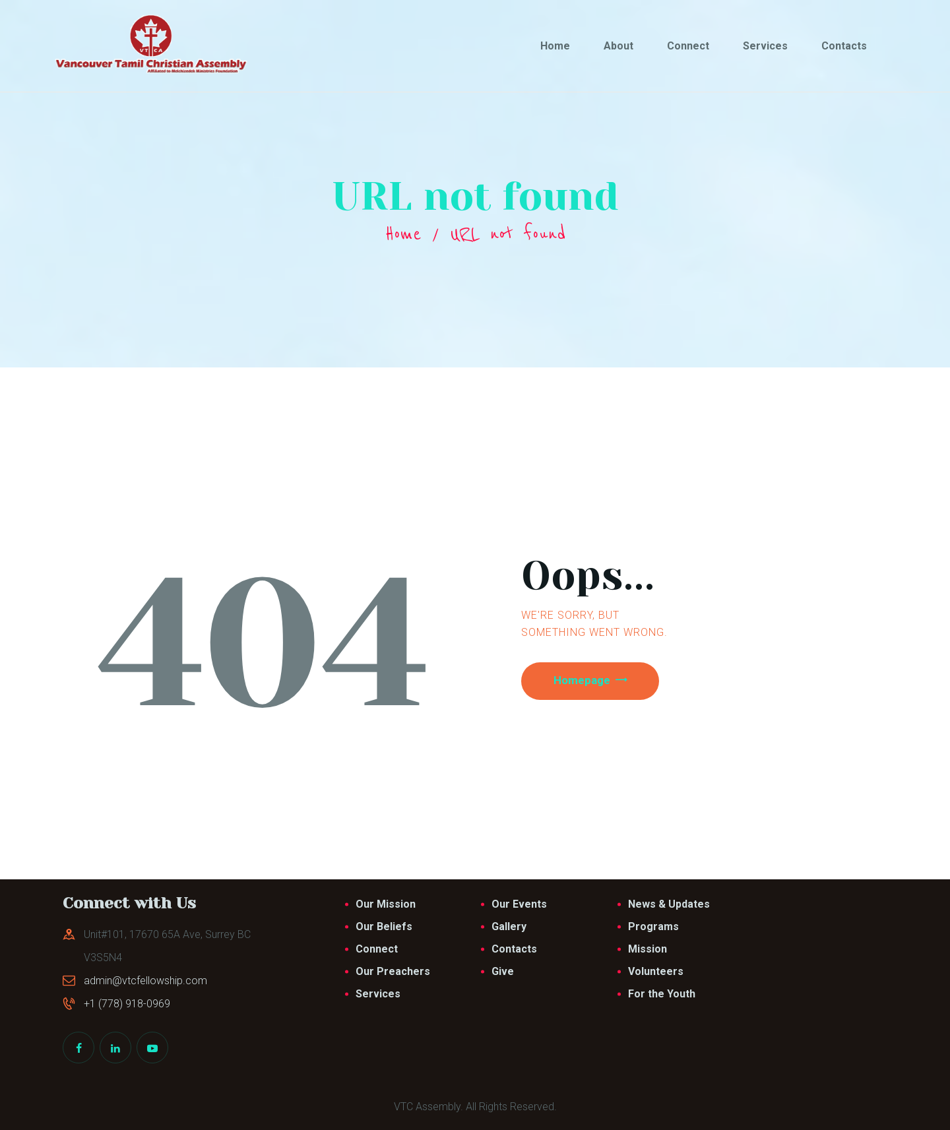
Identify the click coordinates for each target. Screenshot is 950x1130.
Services (378, 994)
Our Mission (386, 904)
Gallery (508, 926)
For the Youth (661, 994)
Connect (377, 949)
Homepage (588, 682)
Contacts (514, 949)
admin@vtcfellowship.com (145, 980)
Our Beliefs (384, 926)
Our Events (519, 904)
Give (502, 971)
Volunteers (655, 971)
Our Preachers (393, 971)
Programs (653, 926)
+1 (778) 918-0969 (127, 1003)
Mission (647, 949)
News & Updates (669, 904)
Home (403, 234)
